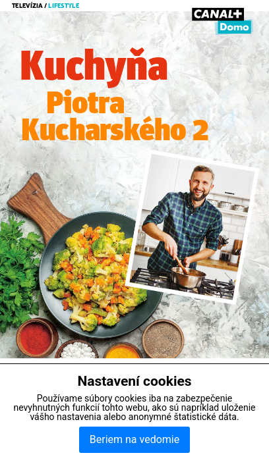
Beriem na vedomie (134, 439)
